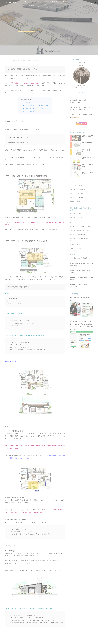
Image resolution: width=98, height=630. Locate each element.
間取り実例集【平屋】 (87, 142)
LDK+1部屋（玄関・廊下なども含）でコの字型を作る (36, 105)
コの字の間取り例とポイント (28, 111)
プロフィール (81, 92)
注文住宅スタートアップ (79, 281)
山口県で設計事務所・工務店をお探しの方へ (81, 258)
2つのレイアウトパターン (28, 103)
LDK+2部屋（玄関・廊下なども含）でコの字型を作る (36, 108)
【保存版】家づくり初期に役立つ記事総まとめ (87, 137)
